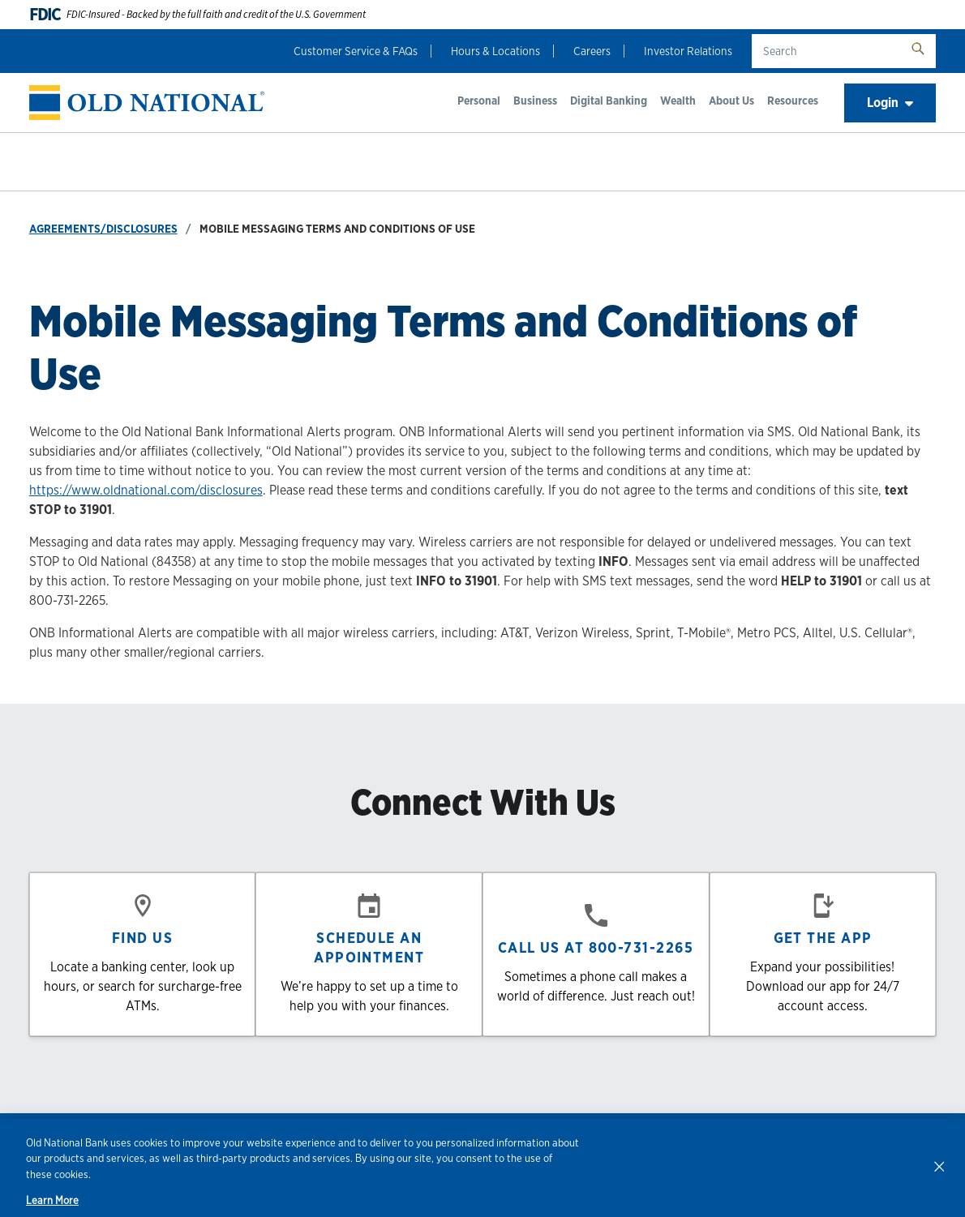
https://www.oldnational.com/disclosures (146, 490)
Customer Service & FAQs (356, 51)
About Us (731, 100)
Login (890, 102)
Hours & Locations (495, 51)
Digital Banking (608, 100)
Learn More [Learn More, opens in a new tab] (52, 1200)
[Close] (939, 1166)
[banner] (146, 102)
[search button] (918, 51)
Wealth (678, 100)
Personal (478, 100)
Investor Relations (688, 51)
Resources (792, 100)
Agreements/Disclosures (103, 228)
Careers (592, 51)
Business (535, 100)
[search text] (826, 51)
